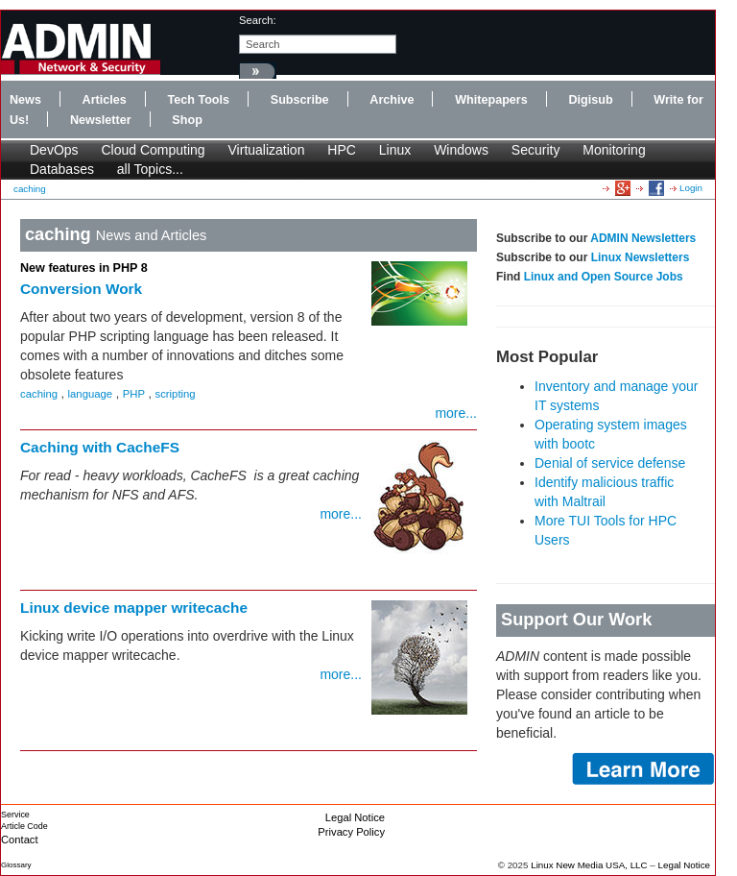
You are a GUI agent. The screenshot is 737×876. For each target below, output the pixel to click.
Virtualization (266, 150)
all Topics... (150, 169)
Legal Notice (355, 817)
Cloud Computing (152, 150)
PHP (134, 394)
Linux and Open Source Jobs (603, 276)
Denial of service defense (610, 463)
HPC (341, 150)
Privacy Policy (351, 832)
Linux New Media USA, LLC (589, 865)
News (25, 100)
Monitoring (613, 150)
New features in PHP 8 (84, 268)
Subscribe (300, 100)
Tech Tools (198, 100)
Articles (105, 100)
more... (456, 413)
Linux (395, 150)
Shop (187, 120)
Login (690, 187)
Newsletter (100, 120)
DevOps (54, 150)
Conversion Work (81, 288)
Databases (62, 169)
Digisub (590, 100)
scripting (175, 394)
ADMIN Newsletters (643, 238)
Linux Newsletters (640, 257)
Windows (461, 150)
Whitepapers (491, 100)
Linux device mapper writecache (134, 607)
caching (29, 188)
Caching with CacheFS (99, 447)
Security (535, 150)
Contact (19, 839)
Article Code (24, 826)
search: (257, 20)
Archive (391, 100)
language (90, 394)
